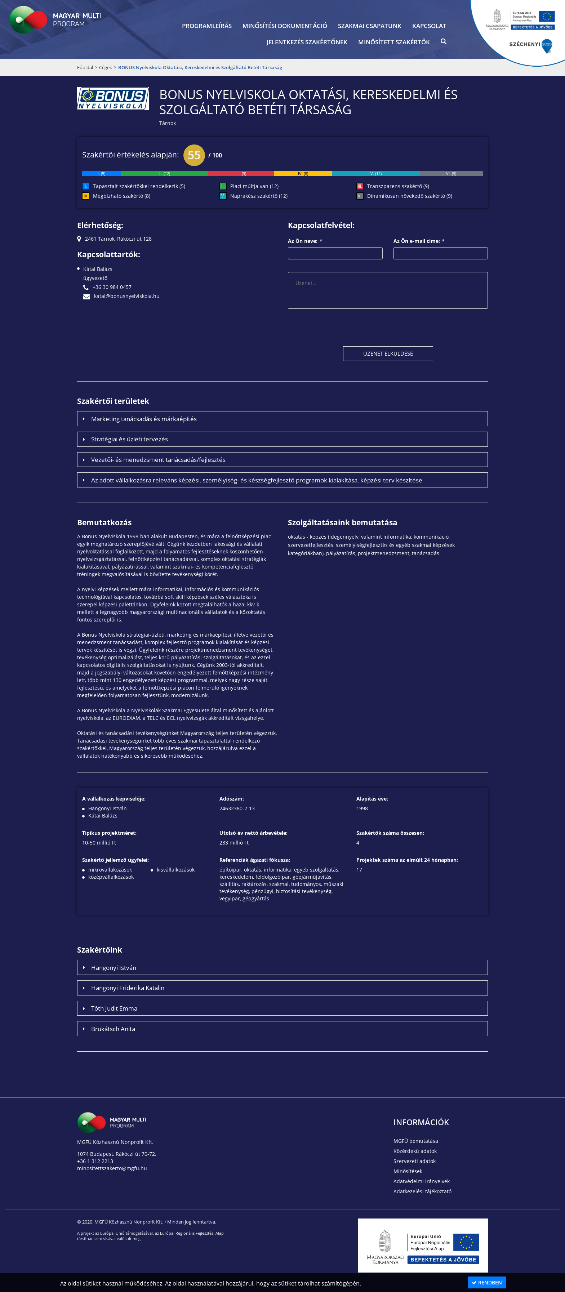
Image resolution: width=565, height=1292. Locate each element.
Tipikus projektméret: (109, 832)
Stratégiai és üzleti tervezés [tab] (124, 439)
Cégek (105, 67)
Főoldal (85, 67)
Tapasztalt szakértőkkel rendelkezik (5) (139, 186)
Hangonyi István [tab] (108, 967)
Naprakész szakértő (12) (259, 195)
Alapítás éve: (372, 798)
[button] (443, 42)
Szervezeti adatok (414, 1161)
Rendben (487, 1282)
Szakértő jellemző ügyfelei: (115, 859)
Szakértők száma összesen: (390, 832)
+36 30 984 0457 (107, 287)
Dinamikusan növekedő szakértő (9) (409, 195)
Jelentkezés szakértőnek (307, 42)
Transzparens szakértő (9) (398, 186)
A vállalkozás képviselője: (114, 798)
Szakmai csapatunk (369, 26)
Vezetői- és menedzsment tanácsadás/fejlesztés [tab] (153, 459)
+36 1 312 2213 (95, 1161)
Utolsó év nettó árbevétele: (253, 832)
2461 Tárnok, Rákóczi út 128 (114, 238)
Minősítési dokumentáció (285, 26)
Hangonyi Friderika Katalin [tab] (122, 987)
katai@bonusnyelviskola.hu (121, 296)
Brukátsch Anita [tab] (108, 1028)
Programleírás (207, 26)
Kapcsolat (429, 26)
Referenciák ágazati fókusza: (254, 859)
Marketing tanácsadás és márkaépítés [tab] (139, 418)
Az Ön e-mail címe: (419, 240)
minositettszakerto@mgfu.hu (112, 1168)
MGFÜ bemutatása (415, 1140)
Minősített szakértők (394, 42)
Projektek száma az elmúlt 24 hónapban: (407, 859)
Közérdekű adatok (415, 1151)
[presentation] (342, 327)
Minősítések (407, 1171)
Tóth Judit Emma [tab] (109, 1008)
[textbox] (335, 253)
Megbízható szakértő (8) (121, 195)
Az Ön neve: (305, 240)
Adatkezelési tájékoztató (422, 1191)
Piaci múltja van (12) (254, 186)
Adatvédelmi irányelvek (421, 1181)
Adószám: (231, 798)
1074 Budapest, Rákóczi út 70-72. (116, 1153)
